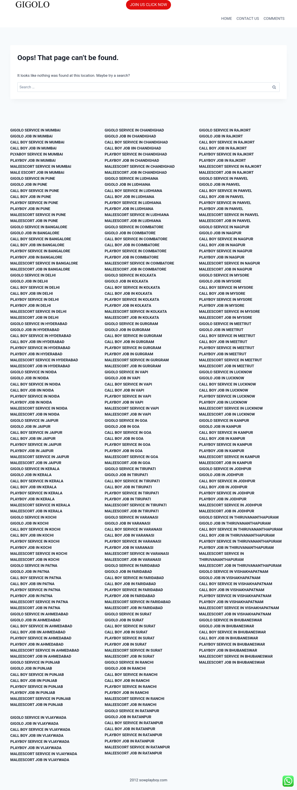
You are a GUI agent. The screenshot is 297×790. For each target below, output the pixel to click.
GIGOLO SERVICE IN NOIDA (33, 372)
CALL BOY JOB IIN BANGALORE (37, 245)
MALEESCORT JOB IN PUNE (34, 220)
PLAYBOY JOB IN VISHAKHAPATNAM (231, 602)
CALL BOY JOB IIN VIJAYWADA (36, 735)
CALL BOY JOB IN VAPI (124, 390)
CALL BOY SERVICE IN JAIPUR (36, 432)
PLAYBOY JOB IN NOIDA (31, 402)
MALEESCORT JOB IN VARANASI (133, 559)
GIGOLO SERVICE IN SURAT (128, 614)
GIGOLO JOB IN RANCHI (125, 668)
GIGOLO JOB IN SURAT (124, 620)
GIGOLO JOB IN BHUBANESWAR (226, 626)
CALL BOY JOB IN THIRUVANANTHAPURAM (237, 535)
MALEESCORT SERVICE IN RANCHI (134, 698)
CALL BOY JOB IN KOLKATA (128, 293)
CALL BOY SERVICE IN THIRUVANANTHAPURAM (241, 529)
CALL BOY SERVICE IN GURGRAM (133, 335)
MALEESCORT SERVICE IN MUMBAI (40, 166)
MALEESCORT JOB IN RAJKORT (226, 172)
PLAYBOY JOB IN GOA (123, 451)
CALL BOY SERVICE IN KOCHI (35, 529)
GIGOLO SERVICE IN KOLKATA (130, 275)
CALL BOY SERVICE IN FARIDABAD (134, 578)
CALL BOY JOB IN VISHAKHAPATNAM (231, 590)
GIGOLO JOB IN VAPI (122, 378)
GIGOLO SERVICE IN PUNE (32, 178)
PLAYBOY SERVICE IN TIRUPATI (132, 493)
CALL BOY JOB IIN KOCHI (32, 535)
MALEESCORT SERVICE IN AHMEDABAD (44, 650)
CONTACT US (247, 18)
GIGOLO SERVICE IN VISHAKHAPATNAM (233, 571)
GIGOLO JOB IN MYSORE (220, 281)
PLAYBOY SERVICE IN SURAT (130, 638)
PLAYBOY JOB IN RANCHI (127, 692)
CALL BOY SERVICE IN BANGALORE (40, 239)
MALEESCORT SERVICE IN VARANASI (137, 553)
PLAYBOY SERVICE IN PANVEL (225, 202)
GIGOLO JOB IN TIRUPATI (126, 475)
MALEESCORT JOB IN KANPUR (225, 463)
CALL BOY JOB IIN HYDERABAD (37, 341)
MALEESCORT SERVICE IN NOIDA (38, 408)
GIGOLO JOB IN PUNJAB (31, 668)
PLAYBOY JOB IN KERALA (32, 499)
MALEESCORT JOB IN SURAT (130, 656)
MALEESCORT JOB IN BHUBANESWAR (232, 662)
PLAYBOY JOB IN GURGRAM (129, 354)
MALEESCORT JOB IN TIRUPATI (132, 511)
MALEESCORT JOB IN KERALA (36, 511)
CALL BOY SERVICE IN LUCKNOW (227, 384)
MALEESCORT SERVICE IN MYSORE (229, 311)
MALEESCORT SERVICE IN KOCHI (38, 553)
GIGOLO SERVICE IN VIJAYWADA (38, 717)
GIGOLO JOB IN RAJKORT (221, 136)
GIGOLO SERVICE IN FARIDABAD (132, 565)
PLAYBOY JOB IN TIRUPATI (128, 499)
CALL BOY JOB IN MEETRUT (223, 341)
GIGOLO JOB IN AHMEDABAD (35, 620)
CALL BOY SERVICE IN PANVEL (225, 190)
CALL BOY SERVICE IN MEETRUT (227, 335)
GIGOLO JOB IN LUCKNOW (221, 378)
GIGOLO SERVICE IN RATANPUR (132, 711)
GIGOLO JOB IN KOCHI (29, 523)
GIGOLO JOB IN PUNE (28, 184)
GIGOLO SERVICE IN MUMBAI (35, 130)
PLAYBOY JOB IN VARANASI (129, 547)
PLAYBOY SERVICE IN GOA (128, 444)
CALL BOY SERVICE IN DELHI (35, 287)
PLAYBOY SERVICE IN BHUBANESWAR (232, 644)
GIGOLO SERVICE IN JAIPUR (34, 420)
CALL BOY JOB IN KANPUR (222, 438)
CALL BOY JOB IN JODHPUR (223, 487)
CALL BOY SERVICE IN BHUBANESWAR (232, 632)
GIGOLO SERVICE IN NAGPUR (224, 227)
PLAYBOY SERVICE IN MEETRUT (226, 347)
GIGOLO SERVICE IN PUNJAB (35, 662)
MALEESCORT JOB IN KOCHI (34, 559)
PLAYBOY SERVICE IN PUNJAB (36, 686)
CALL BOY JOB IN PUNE (30, 196)
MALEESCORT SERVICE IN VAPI (132, 408)
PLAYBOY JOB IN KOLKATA (128, 305)
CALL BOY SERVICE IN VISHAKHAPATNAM (235, 584)
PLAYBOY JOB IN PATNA (31, 596)
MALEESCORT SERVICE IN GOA (131, 457)
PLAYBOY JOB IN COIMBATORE (132, 257)
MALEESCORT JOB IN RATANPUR (133, 753)
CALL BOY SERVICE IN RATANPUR (134, 723)
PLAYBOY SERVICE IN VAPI (128, 396)
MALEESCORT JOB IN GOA (127, 463)
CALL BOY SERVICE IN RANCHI (131, 674)
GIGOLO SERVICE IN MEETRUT (225, 323)
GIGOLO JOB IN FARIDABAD (128, 571)
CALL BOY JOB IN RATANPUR (130, 729)
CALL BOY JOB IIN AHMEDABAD (37, 632)
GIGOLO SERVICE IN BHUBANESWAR (230, 620)
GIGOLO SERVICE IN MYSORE (224, 275)
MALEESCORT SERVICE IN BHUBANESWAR (236, 656)
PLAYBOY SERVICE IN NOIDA (35, 396)
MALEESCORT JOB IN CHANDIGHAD (136, 172)
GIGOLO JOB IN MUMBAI (31, 136)
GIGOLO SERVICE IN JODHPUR (225, 469)
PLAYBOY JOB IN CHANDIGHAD (132, 160)
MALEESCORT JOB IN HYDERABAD (40, 366)
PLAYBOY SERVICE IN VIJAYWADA (39, 741)
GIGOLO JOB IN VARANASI (127, 523)
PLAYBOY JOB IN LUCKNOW (223, 402)
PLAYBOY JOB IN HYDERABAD (36, 354)
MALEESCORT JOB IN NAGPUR (225, 269)
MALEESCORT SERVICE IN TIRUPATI (136, 505)
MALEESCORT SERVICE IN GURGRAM (137, 360)
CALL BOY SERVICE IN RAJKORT (227, 142)
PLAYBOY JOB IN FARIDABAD (130, 596)
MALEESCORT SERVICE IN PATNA (39, 602)
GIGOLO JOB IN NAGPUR (220, 233)
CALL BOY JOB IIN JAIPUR (32, 438)
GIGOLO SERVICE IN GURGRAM (131, 323)
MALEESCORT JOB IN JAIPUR (35, 463)
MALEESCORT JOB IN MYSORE (225, 317)
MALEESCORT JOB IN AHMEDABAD (40, 656)
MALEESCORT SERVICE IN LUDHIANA (137, 214)
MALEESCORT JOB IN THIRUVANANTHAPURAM (240, 565)
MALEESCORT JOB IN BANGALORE (40, 269)
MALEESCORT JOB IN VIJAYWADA (39, 760)
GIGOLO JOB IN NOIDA (29, 378)
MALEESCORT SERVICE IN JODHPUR (230, 505)
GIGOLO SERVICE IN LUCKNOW (225, 372)
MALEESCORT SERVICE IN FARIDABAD (138, 602)
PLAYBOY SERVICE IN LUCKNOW (227, 396)
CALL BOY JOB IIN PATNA (32, 584)
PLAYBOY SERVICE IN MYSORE (225, 299)
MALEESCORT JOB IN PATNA (35, 608)
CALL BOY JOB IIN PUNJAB (33, 680)
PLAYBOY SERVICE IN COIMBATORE (136, 251)
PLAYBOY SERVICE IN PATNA (35, 590)
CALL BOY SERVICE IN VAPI (128, 384)
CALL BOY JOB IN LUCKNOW (223, 390)
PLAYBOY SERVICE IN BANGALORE (40, 251)
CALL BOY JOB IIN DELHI (31, 293)
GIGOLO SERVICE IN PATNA (33, 565)
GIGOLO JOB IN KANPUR (220, 426)
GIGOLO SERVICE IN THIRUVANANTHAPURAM (239, 517)
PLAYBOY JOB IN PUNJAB (32, 692)
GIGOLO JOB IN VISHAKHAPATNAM (229, 578)
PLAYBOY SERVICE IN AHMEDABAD (40, 638)
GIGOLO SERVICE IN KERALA (34, 469)
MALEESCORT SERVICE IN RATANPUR (137, 747)
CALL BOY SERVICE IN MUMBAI (37, 142)
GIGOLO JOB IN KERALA (30, 475)
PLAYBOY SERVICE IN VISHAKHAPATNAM (235, 596)
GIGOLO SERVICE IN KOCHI (33, 517)
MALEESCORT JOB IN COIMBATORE (135, 269)
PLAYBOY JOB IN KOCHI (31, 547)
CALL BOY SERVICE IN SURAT (130, 626)
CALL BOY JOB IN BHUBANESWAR (228, 638)
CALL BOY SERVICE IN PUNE (34, 190)
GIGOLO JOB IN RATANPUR (128, 717)
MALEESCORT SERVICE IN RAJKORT (230, 166)
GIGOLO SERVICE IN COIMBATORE (134, 227)
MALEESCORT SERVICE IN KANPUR (229, 457)
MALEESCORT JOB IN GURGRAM (133, 366)
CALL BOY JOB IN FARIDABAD (130, 584)
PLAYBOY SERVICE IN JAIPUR (35, 444)
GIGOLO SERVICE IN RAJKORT (225, 130)
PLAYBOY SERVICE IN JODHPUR (226, 493)
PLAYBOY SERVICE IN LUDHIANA (133, 202)
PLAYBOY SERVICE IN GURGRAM (133, 347)
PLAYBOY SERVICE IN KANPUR (225, 444)
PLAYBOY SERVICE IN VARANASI (133, 541)
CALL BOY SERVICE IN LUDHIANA (133, 190)
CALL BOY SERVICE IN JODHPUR (227, 481)
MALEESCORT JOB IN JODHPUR (226, 511)
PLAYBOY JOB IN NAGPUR (221, 257)
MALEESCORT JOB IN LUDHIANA (133, 220)
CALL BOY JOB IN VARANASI (129, 535)
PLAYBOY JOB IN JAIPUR (31, 451)
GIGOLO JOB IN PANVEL (219, 184)
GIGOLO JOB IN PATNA (29, 571)
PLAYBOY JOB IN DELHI (30, 305)
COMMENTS (274, 18)
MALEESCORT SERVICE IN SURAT (133, 650)
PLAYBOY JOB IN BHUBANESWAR (228, 650)
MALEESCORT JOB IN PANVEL (225, 220)
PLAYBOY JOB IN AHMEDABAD (36, 644)
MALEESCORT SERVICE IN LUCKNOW (231, 408)
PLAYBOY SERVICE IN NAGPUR (225, 251)
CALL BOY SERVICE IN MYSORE (226, 287)
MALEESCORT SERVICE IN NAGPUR (229, 263)
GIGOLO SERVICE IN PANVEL (223, 178)
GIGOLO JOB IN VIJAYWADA (34, 723)
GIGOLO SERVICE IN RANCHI (129, 662)
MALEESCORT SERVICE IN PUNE (38, 214)
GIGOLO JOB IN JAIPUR (30, 426)
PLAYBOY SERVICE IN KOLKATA (132, 299)
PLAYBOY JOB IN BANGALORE (36, 257)
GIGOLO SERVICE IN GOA (126, 420)
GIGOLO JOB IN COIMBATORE (130, 233)
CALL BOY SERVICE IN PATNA (35, 578)
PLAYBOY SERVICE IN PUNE (34, 202)
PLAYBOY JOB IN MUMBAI (33, 160)
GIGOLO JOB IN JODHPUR (221, 475)
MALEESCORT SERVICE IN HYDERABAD (44, 360)
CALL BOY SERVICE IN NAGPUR (226, 239)
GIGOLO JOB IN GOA (122, 426)
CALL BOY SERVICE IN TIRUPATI (132, 481)
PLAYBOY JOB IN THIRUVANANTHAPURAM (236, 547)
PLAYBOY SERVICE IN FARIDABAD (134, 590)
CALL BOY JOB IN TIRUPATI (128, 487)
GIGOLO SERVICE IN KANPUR (224, 420)
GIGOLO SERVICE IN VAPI (126, 372)
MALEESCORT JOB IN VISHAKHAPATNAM (235, 614)
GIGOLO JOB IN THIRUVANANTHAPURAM (235, 523)
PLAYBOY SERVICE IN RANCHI (131, 686)
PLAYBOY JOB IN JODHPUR (222, 499)
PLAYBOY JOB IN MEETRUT (222, 354)
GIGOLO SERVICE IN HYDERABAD (38, 323)
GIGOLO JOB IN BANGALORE (34, 233)
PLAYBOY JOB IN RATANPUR (129, 741)
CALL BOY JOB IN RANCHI (127, 680)
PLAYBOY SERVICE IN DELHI (34, 299)
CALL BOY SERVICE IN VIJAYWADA (40, 729)
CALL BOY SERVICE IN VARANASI (133, 529)
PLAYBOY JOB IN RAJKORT (222, 160)
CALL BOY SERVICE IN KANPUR (226, 432)
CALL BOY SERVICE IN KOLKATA (132, 287)
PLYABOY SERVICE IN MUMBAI (36, 154)
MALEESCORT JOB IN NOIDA (34, 414)
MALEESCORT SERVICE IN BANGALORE (44, 263)
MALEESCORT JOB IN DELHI (34, 317)
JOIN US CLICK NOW (148, 4)
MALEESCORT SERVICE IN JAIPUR (39, 457)
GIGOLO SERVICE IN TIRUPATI (130, 469)
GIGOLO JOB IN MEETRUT (221, 329)
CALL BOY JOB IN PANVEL (221, 196)
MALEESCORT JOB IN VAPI (128, 414)
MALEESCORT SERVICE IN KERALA (40, 505)
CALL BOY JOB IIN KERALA (33, 487)
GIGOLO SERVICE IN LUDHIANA (131, 178)
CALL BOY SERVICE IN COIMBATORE (136, 239)
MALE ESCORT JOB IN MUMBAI (37, 172)
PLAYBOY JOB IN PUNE (30, 208)
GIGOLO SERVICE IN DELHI (33, 275)
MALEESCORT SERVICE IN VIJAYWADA (43, 754)
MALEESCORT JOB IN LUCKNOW (227, 414)
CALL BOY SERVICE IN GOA (128, 432)
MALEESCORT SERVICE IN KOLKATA (136, 311)
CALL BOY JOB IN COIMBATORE (132, 245)
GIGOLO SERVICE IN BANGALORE (38, 227)
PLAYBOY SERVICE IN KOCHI (34, 541)
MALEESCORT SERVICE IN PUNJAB (40, 698)
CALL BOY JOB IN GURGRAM (129, 341)
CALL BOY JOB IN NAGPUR (222, 245)
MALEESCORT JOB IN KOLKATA (132, 317)
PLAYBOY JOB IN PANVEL (221, 208)
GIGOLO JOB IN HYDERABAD (34, 329)
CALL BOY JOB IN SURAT (126, 632)
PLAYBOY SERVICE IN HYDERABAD (40, 347)
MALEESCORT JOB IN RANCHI (131, 704)
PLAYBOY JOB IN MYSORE (221, 305)
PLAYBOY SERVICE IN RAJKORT (226, 154)
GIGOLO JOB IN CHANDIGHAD (130, 136)
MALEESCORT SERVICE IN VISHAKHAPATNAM (239, 608)
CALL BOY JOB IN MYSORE (222, 293)
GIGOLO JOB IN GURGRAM (127, 329)
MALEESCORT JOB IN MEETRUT (226, 366)
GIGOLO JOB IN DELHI (29, 281)
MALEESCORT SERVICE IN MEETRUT (230, 360)
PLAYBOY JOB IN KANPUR (221, 451)
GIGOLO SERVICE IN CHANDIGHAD (134, 130)
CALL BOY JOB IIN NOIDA (32, 390)
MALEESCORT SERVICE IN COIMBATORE (139, 263)
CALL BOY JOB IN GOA (124, 438)
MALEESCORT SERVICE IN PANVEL (229, 214)
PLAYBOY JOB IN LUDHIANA (129, 208)
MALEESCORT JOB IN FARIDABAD (134, 608)
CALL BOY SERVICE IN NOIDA (35, 384)
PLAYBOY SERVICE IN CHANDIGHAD (136, 154)
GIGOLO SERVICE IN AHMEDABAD (39, 614)
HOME (226, 18)
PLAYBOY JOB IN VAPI (124, 402)
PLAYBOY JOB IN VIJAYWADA (35, 748)
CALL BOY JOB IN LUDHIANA (129, 196)
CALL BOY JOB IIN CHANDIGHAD (133, 148)
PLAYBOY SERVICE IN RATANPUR (133, 735)
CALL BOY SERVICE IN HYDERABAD (40, 335)
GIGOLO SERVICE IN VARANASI (131, 517)
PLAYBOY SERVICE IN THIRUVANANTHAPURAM (240, 541)
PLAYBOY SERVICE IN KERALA (36, 493)
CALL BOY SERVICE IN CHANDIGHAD (136, 142)
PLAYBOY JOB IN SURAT (126, 644)
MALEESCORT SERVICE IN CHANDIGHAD (140, 166)
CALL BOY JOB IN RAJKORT (223, 148)
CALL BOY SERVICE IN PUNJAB (37, 674)
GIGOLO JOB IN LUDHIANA (127, 184)
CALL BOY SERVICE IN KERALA (36, 481)
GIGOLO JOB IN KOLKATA (126, 281)
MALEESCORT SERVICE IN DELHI (38, 311)
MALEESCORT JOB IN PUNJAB (36, 704)
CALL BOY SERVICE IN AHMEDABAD (41, 626)
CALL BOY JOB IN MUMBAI (33, 148)
